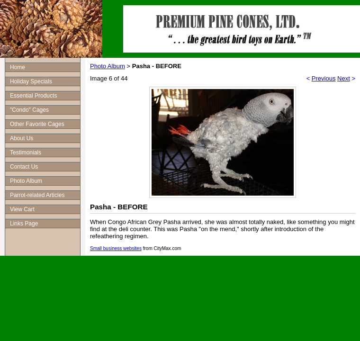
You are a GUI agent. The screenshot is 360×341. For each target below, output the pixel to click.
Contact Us (24, 166)
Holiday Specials (31, 81)
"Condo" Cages (29, 110)
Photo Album (26, 181)
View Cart (22, 209)
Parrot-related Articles (37, 195)
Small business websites (116, 248)
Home (17, 67)
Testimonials (25, 152)
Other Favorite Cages (37, 124)
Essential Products (33, 95)
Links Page (24, 223)
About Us (21, 138)
